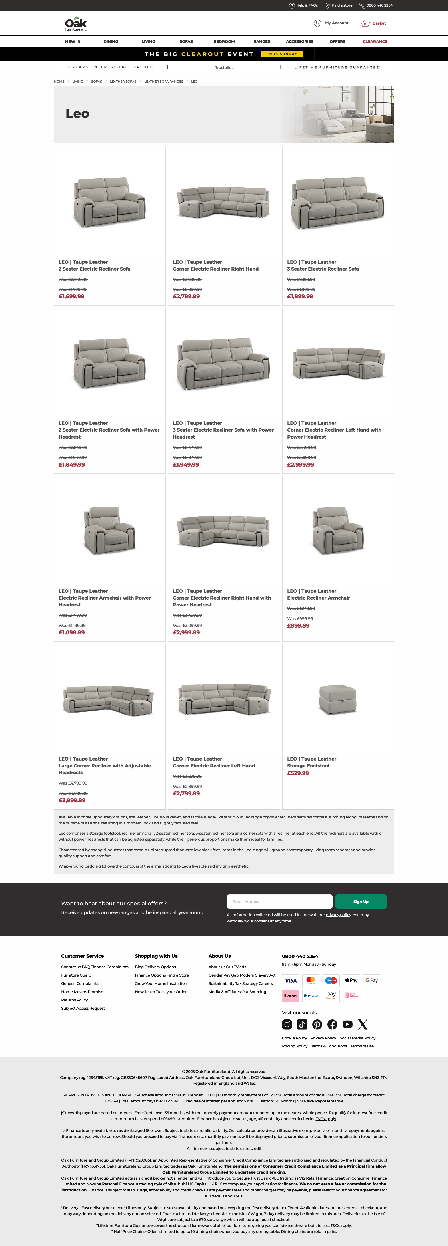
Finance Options (150, 975)
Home (59, 82)
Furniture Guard (76, 975)
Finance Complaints (109, 967)
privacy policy (338, 914)
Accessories (299, 41)
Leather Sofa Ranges (163, 82)
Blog (139, 967)
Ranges (261, 41)
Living (148, 41)
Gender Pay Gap (224, 975)
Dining (110, 41)
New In (73, 41)
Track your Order (171, 991)
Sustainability (221, 983)
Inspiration (177, 983)
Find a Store (178, 975)
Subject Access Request (83, 1008)
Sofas (186, 41)
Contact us (71, 967)
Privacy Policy (323, 1038)
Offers (337, 41)
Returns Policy (74, 1000)
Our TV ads (236, 967)
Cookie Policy (294, 1038)
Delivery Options (160, 967)
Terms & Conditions (329, 1046)
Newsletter (145, 991)
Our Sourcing (253, 991)
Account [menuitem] (331, 23)
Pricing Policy (294, 1046)
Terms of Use (362, 1046)
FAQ (86, 967)
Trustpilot (224, 67)
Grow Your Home (150, 983)
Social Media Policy (357, 1038)
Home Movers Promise (82, 991)
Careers (266, 983)
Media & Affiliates (225, 991)
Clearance (375, 41)
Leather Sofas (123, 82)
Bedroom (224, 41)
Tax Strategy (246, 983)
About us (217, 967)
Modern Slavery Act (257, 975)
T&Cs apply (326, 1118)
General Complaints (79, 983)
